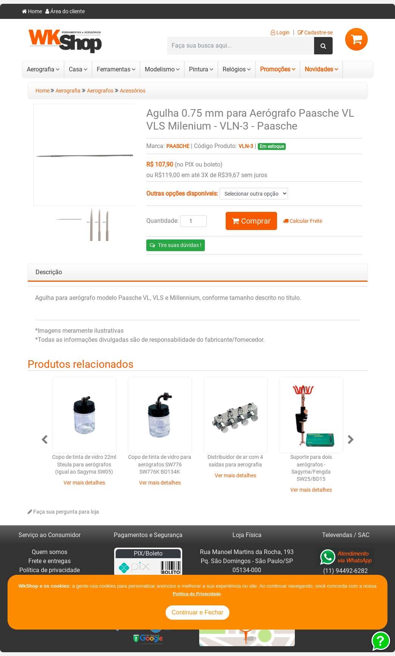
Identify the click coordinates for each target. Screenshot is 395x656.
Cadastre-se (315, 32)
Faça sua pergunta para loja (63, 512)
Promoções (275, 69)
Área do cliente (65, 11)
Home (32, 11)
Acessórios (133, 91)
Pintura (198, 69)
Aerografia (40, 69)
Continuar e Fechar (197, 612)
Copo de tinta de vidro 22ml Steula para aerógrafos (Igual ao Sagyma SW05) (84, 464)
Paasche (177, 146)
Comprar (251, 220)
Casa (75, 69)
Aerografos (100, 91)
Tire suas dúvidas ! (175, 245)
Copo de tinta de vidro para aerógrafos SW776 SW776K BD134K (159, 464)
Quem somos (49, 552)
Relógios (234, 69)
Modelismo (160, 69)
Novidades (319, 69)
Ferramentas (113, 69)
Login (280, 32)
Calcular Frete (302, 221)
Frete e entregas (49, 561)
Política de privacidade (49, 570)
